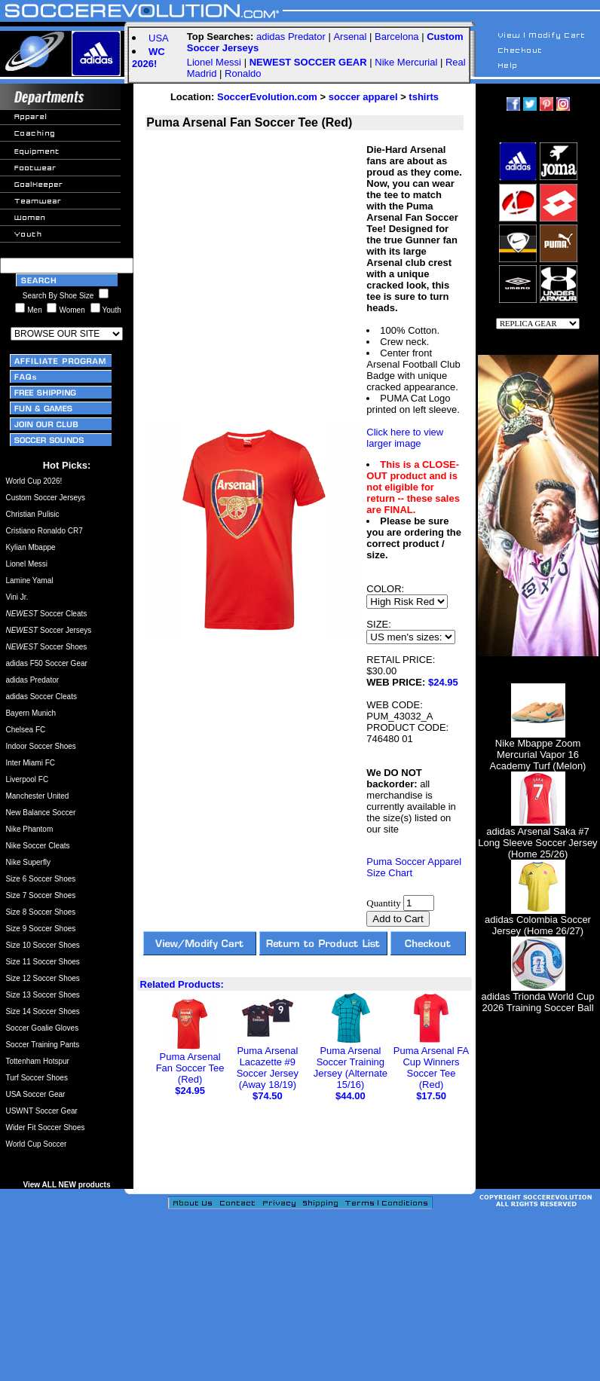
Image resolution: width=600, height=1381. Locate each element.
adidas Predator (291, 36)
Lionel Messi (214, 62)
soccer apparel (363, 96)
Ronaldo (243, 73)
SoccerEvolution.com (267, 96)
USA (158, 38)
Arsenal (349, 36)
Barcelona (397, 36)
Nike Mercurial (406, 62)
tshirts (424, 96)
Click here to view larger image (404, 437)
